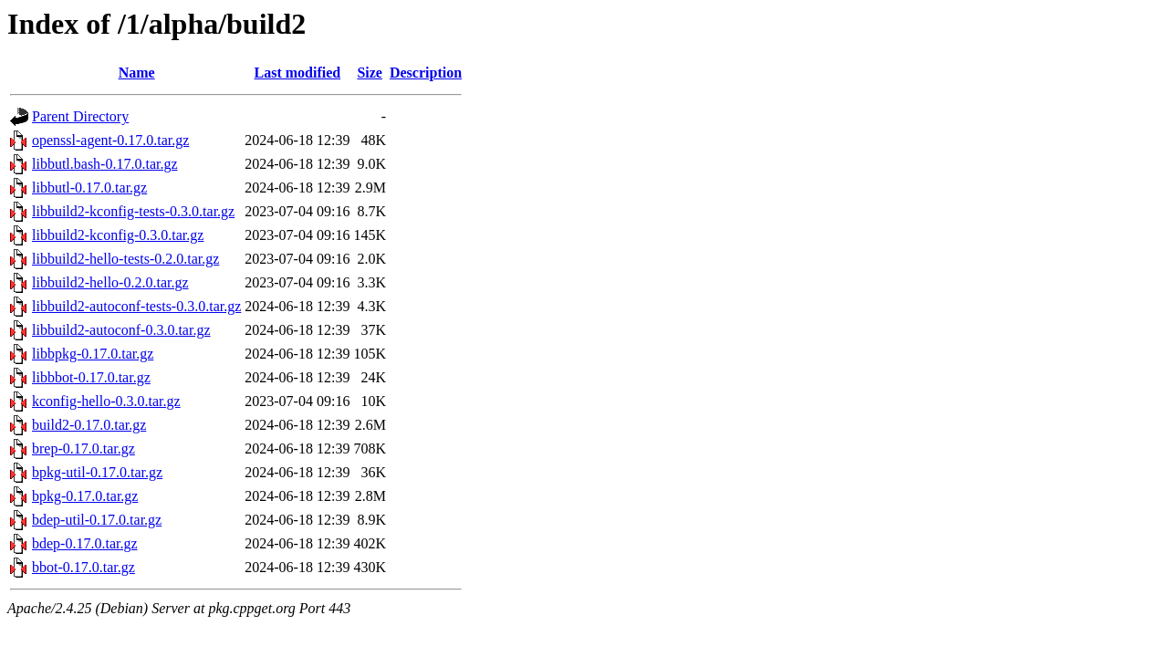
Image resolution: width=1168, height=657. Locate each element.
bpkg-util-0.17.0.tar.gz (97, 472)
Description (426, 72)
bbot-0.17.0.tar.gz (83, 567)
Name (137, 72)
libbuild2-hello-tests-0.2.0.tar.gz (125, 258)
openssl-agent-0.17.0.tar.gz (110, 140)
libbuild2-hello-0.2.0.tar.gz (110, 282)
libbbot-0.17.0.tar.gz (91, 377)
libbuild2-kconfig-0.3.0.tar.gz (117, 235)
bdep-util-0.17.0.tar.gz (97, 519)
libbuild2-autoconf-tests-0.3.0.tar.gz (136, 306)
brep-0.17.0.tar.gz (83, 448)
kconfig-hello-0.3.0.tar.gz (106, 401)
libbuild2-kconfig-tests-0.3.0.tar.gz (133, 211)
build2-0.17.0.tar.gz (89, 425)
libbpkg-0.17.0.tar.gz (92, 353)
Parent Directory (80, 116)
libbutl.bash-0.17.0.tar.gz (105, 164)
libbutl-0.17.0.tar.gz (89, 187)
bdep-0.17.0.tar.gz (85, 543)
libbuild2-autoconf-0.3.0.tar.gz (121, 330)
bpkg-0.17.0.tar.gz (85, 496)
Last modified (298, 72)
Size (369, 72)
